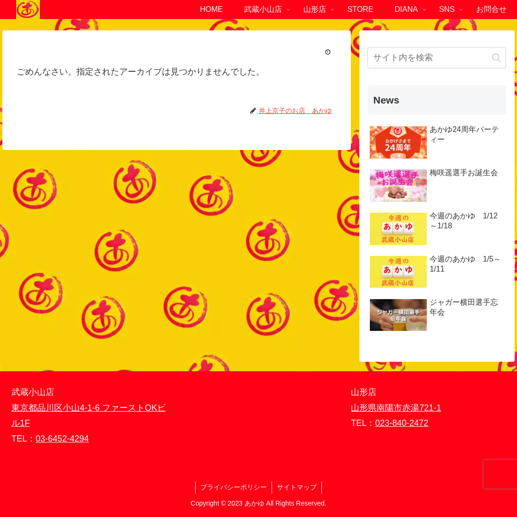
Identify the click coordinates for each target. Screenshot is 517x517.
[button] (496, 57)
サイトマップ (297, 487)
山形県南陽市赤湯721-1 (396, 408)
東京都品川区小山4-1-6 (56, 408)
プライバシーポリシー (233, 487)
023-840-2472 (401, 423)
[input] (436, 57)
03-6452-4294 (62, 438)
